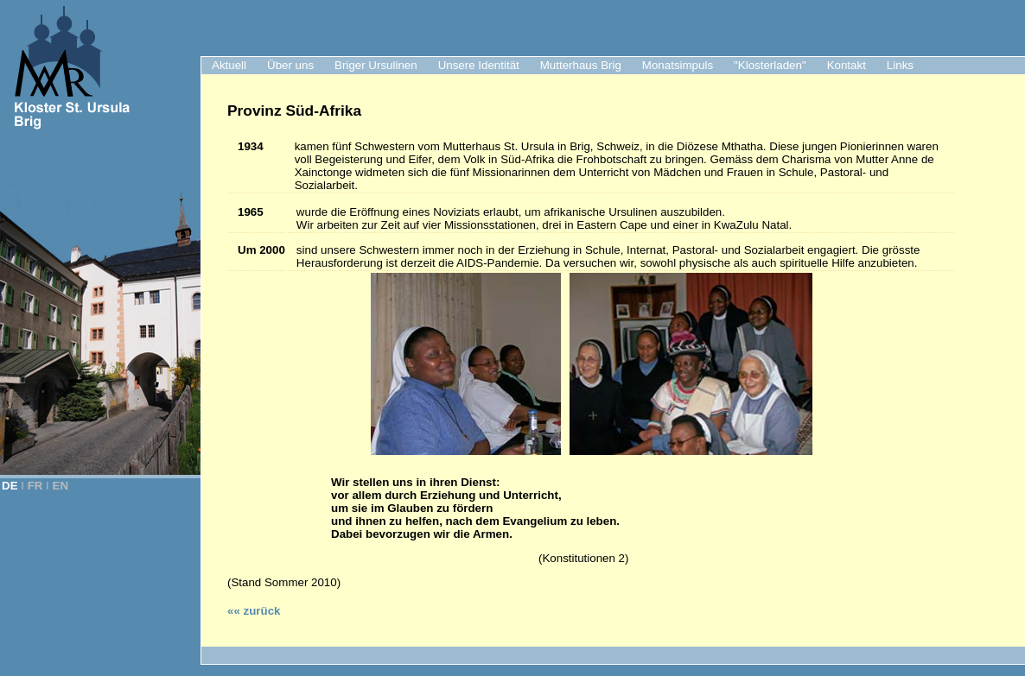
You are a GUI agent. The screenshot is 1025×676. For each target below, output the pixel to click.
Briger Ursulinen (375, 65)
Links (900, 65)
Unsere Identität (478, 65)
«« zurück (254, 610)
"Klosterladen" (770, 65)
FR (35, 485)
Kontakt (846, 65)
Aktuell (229, 65)
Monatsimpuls (677, 65)
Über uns (290, 65)
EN (61, 485)
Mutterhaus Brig (580, 65)
